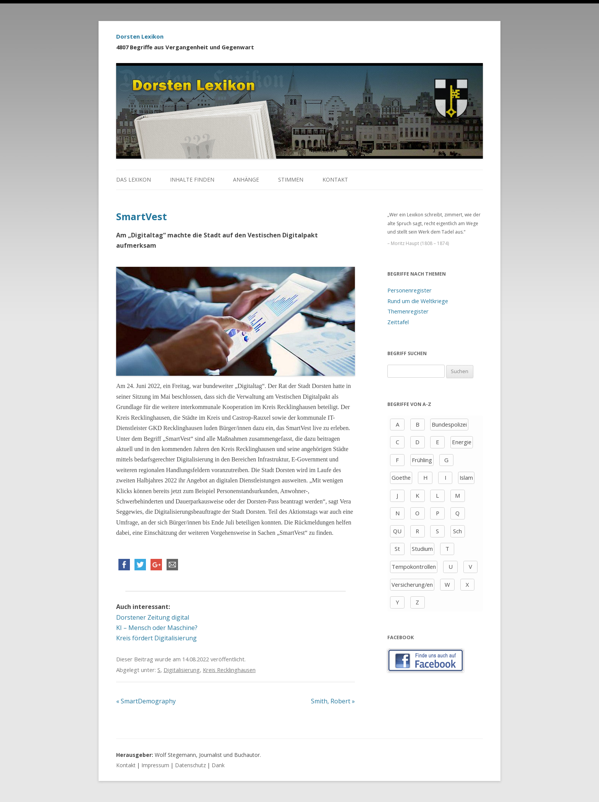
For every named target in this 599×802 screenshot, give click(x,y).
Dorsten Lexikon (140, 36)
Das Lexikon (133, 179)
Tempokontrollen (414, 566)
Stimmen (290, 179)
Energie (461, 442)
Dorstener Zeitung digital (152, 617)
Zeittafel (398, 322)
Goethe (401, 477)
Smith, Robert (333, 701)
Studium (422, 548)
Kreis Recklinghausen (229, 670)
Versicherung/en (412, 584)
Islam (466, 477)
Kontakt (335, 179)
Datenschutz (190, 765)
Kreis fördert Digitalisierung (156, 638)
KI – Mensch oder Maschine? (157, 627)
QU (397, 531)
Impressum (155, 765)
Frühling (422, 460)
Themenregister (408, 311)
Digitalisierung (182, 670)
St (397, 548)
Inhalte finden (192, 179)
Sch (457, 531)
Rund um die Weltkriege (417, 301)
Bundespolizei (449, 424)
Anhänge (246, 179)
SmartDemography (146, 701)
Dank (218, 765)
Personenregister (409, 290)
